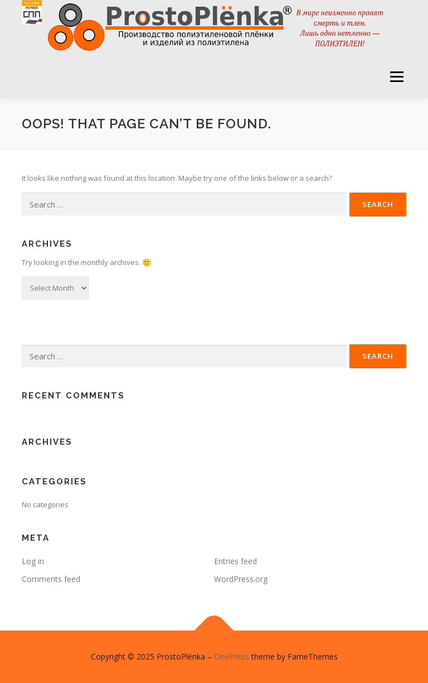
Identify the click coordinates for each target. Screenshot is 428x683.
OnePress (231, 656)
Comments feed (51, 579)
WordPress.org (241, 579)
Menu (396, 76)
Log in (33, 561)
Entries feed (235, 561)
